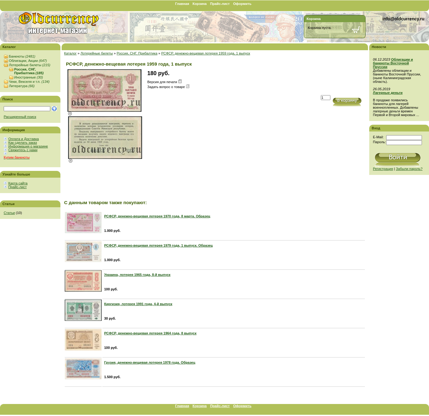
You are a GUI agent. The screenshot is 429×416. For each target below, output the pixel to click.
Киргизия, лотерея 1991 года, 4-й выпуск (138, 304)
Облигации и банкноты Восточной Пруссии (393, 63)
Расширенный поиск (20, 117)
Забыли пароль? (409, 169)
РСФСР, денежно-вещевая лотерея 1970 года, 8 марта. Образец (157, 216)
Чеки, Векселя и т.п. (29, 81)
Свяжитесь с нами (22, 150)
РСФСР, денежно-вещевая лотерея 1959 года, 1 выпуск (205, 53)
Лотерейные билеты (29, 65)
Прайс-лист (220, 4)
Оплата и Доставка (23, 139)
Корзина (200, 4)
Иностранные (28, 77)
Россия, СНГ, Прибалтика (28, 71)
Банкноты (22, 56)
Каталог (70, 53)
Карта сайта (17, 183)
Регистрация (383, 169)
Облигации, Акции (28, 61)
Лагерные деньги (387, 93)
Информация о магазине (28, 146)
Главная (182, 4)
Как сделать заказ (22, 142)
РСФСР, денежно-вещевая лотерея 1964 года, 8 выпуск (150, 333)
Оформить (242, 4)
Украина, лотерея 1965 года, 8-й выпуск (137, 275)
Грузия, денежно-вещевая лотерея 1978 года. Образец (149, 362)
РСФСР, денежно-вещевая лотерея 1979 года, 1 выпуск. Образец (158, 245)
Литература (22, 86)
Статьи (9, 213)
